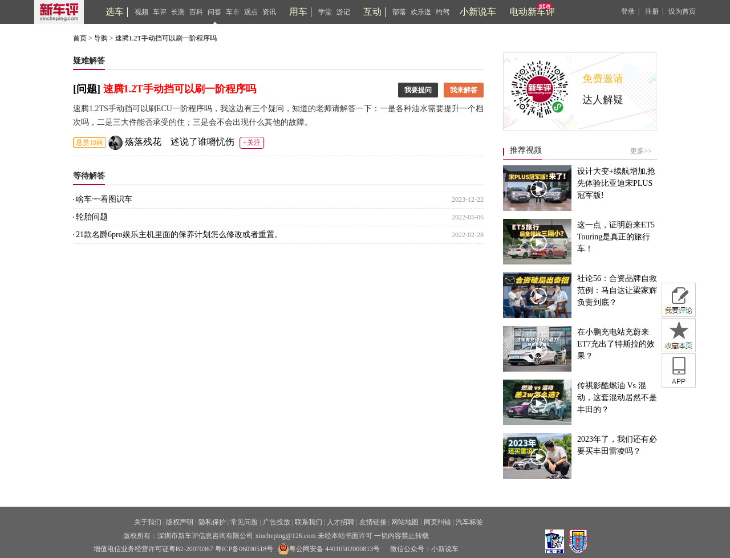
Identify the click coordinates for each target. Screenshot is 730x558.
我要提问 (418, 90)
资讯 (269, 12)
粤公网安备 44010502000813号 (329, 549)
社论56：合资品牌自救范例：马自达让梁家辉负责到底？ (617, 290)
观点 (251, 12)
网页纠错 (437, 522)
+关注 (252, 142)
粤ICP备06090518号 (244, 549)
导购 (101, 38)
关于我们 (147, 522)
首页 (80, 38)
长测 (178, 12)
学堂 (325, 12)
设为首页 (682, 11)
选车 (115, 12)
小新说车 (478, 12)
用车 (298, 12)
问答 (214, 12)
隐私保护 (212, 522)
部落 (399, 12)
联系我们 (308, 522)
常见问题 (244, 522)
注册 (652, 11)
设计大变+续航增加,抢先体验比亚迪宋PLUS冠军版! (616, 183)
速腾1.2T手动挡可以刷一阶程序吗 (166, 38)
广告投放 (276, 522)
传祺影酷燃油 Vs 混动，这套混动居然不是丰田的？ (617, 397)
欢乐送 (421, 12)
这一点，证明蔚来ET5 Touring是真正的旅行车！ (616, 237)
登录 (628, 11)
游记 (343, 12)
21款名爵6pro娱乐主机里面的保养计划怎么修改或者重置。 (280, 234)
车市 (233, 12)
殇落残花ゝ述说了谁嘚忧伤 (179, 141)
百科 (196, 12)
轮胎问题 (280, 217)
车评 (160, 12)
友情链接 (373, 522)
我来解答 (463, 90)
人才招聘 (340, 522)
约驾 (442, 12)
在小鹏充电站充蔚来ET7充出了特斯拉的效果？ (616, 344)
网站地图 (405, 522)
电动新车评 (532, 12)
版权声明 (179, 522)
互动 (372, 12)
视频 (141, 12)
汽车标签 (469, 522)
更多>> (641, 151)
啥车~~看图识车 (280, 199)
